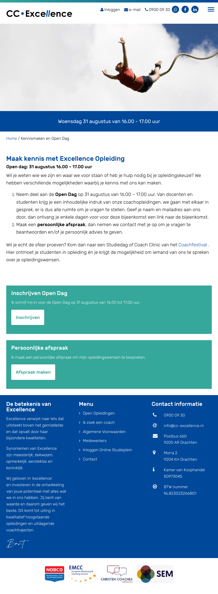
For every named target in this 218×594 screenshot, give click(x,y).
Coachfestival (193, 245)
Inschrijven (28, 317)
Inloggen (110, 9)
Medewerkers (95, 440)
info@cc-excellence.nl (184, 425)
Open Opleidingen (99, 413)
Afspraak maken (33, 372)
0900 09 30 (174, 415)
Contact (90, 459)
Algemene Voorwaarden (104, 431)
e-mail (132, 9)
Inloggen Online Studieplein (107, 449)
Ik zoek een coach (99, 422)
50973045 (173, 476)
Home (11, 138)
